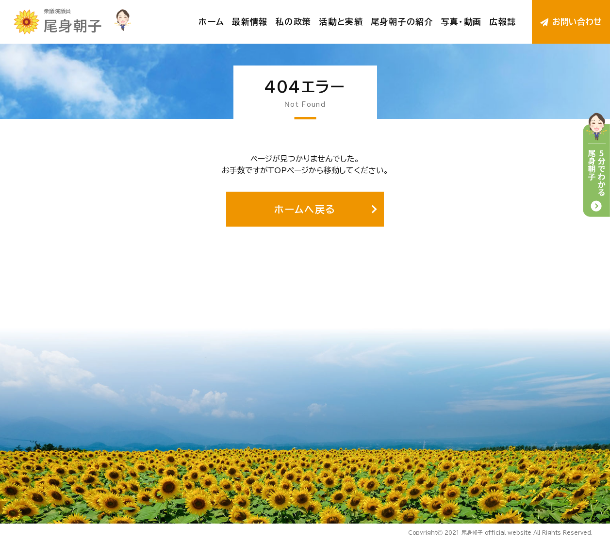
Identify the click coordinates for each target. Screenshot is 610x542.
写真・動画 (461, 21)
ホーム (211, 21)
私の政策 (293, 21)
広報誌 (502, 21)
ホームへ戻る (305, 209)
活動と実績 (341, 21)
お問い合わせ (571, 21)
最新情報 (249, 21)
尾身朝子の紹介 (402, 21)
